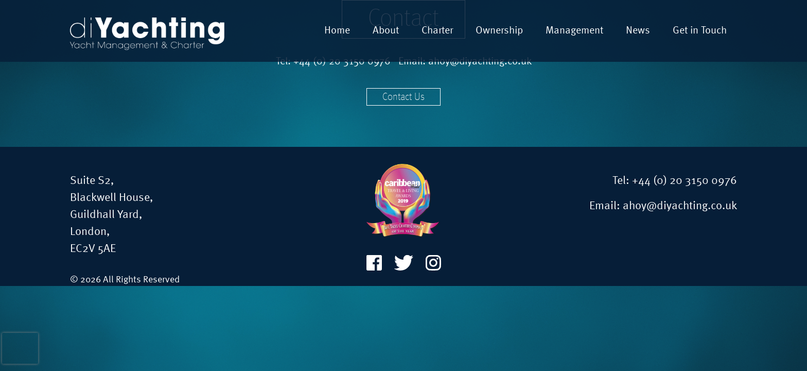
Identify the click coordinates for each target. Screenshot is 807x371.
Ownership (499, 31)
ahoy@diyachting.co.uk (680, 206)
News (638, 31)
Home (337, 31)
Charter (437, 31)
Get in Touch (700, 31)
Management (574, 31)
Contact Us (403, 97)
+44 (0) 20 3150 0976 (684, 181)
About (386, 31)
